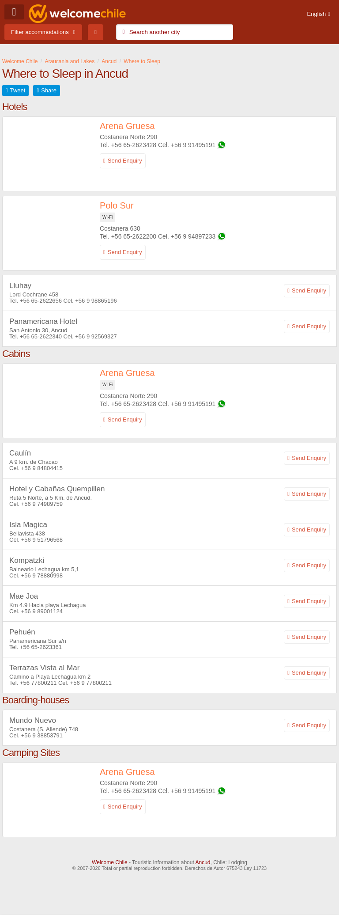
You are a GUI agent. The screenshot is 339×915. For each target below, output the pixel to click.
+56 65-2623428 (133, 144)
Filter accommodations (40, 32)
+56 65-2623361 (41, 647)
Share (48, 90)
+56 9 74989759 (42, 504)
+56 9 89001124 (42, 611)
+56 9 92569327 (96, 336)
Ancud (202, 862)
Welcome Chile (109, 862)
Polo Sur (117, 205)
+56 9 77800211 (91, 683)
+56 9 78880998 (42, 575)
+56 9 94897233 (193, 236)
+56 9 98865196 (96, 300)
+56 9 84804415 (42, 468)
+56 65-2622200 (133, 236)
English (316, 14)
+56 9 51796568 (42, 539)
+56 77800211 (38, 683)
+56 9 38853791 (42, 735)
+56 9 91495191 (193, 144)
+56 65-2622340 (41, 336)
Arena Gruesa (127, 126)
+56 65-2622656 (41, 300)
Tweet (18, 90)
